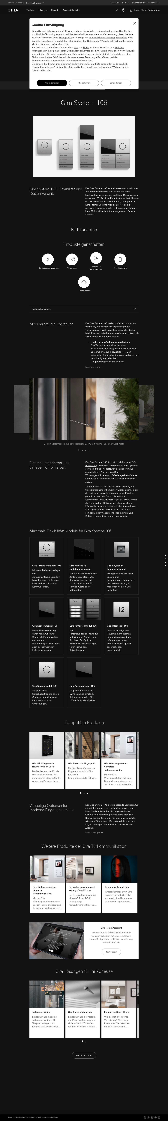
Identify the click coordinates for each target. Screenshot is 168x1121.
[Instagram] (144, 1117)
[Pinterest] (159, 1117)
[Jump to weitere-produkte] (165, 565)
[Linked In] (152, 1117)
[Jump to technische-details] (165, 555)
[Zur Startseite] (13, 10)
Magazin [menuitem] (55, 10)
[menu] (165, 560)
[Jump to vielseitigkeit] (165, 562)
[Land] (154, 2)
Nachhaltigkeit (138, 3)
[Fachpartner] (123, 10)
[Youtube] (148, 1117)
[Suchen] (116, 10)
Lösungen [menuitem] (43, 10)
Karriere (125, 3)
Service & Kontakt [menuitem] (71, 10)
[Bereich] (34, 2)
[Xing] (155, 1117)
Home (10, 1118)
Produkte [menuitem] (30, 10)
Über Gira (115, 3)
